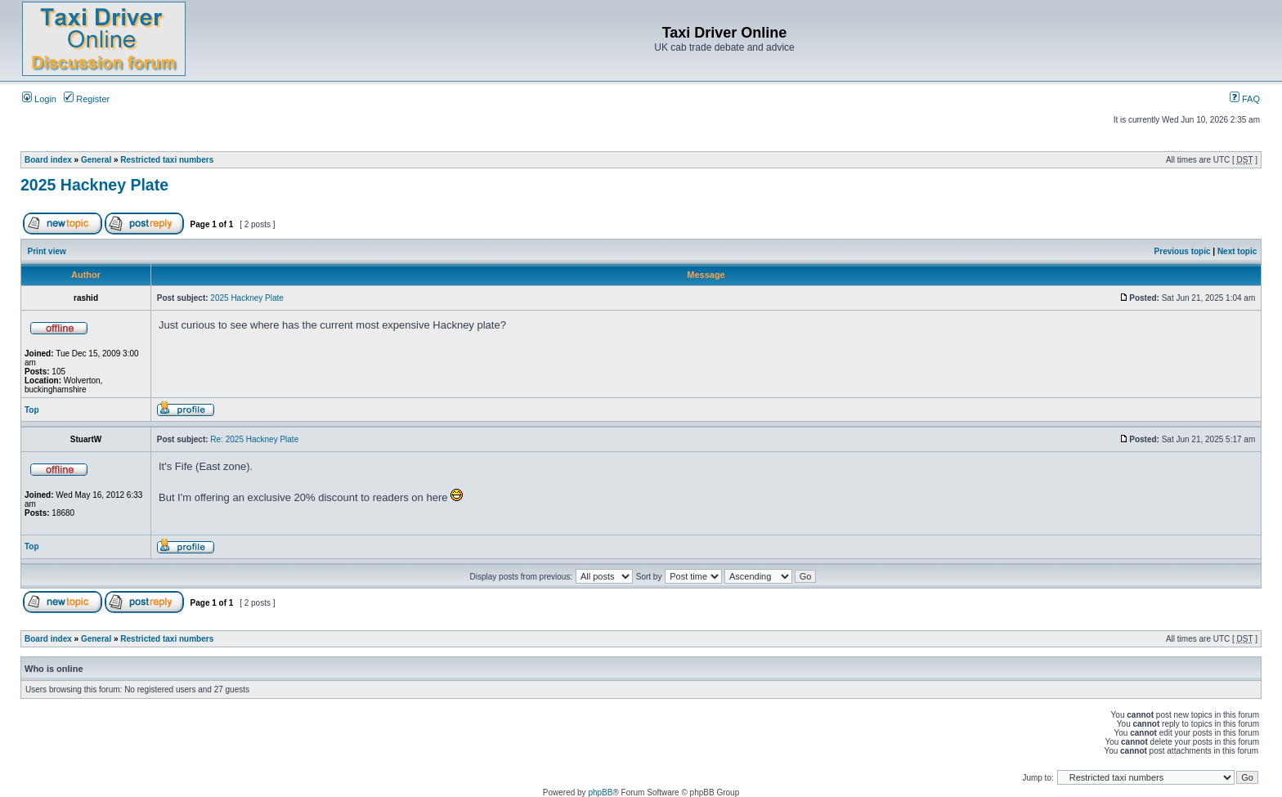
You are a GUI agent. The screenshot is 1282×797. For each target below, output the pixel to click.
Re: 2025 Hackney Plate (254, 439)
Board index (48, 159)
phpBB (600, 792)
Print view (47, 251)
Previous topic (1182, 251)
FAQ (1245, 99)
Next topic (1237, 251)
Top (32, 409)
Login (39, 99)
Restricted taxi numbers (166, 159)
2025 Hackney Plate (94, 185)
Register (87, 99)
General (96, 159)
